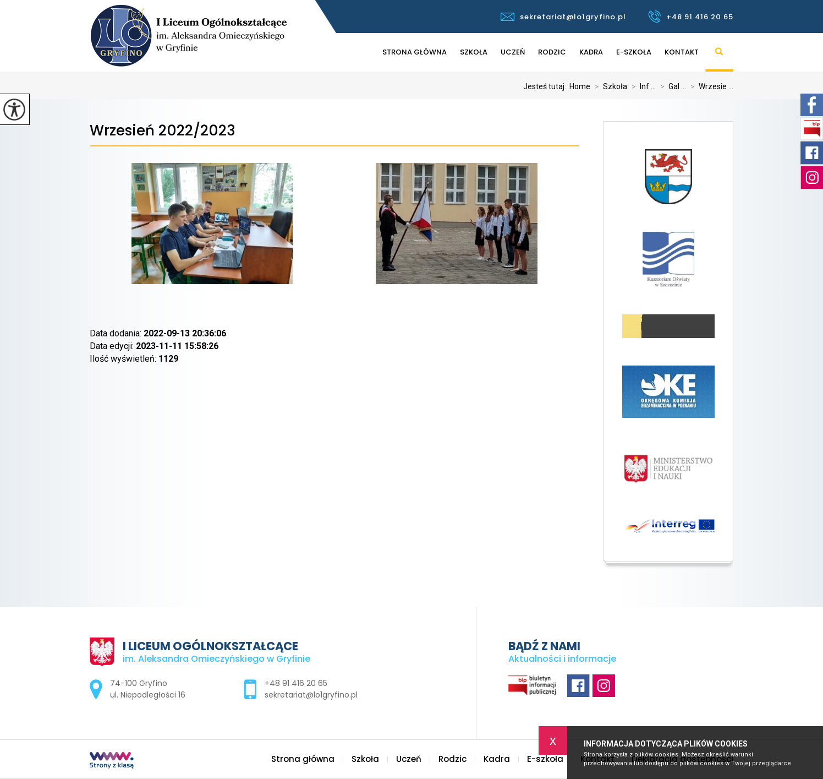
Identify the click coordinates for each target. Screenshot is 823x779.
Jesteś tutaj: (546, 86)
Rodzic (552, 52)
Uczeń (513, 52)
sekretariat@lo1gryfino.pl (563, 17)
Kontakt (682, 52)
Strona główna (414, 52)
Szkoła (473, 52)
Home (579, 86)
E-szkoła (633, 52)
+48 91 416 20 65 (690, 16)
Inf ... (641, 86)
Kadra (591, 52)
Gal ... (671, 86)
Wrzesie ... (709, 86)
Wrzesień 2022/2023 (162, 130)
